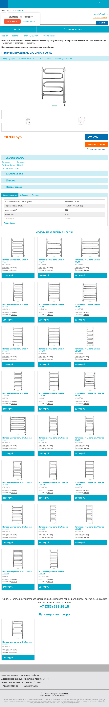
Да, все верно (12, 21)
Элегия (14, 270)
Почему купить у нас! (96, 149)
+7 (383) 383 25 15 (54, 606)
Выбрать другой (28, 21)
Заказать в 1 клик (96, 144)
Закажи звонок (100, 18)
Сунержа (5, 268)
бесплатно (21, 162)
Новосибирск (18, 10)
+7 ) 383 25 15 (9, 686)
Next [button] (106, 121)
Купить (93, 137)
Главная (4, 36)
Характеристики (10, 195)
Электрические (49, 36)
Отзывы (35, 195)
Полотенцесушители (31, 36)
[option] (28, 120)
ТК (18, 168)
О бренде (24, 195)
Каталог (15, 36)
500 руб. (20, 165)
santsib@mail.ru (100, 14)
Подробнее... (9, 223)
